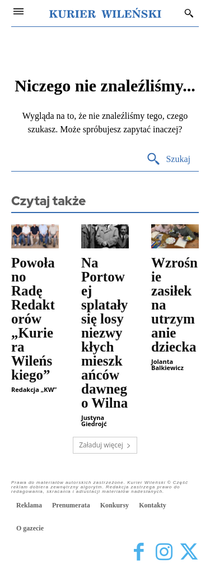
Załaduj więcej (105, 445)
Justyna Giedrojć (94, 420)
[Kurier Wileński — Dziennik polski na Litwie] (105, 13)
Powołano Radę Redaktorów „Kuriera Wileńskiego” (33, 318)
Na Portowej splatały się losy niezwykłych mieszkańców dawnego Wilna (104, 332)
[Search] (168, 159)
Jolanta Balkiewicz (167, 364)
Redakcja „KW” (34, 389)
